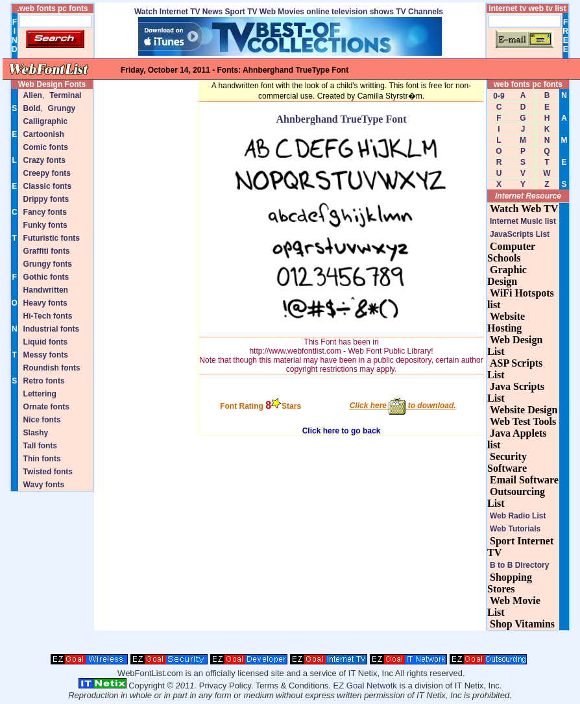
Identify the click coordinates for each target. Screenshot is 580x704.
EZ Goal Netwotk (365, 685)
